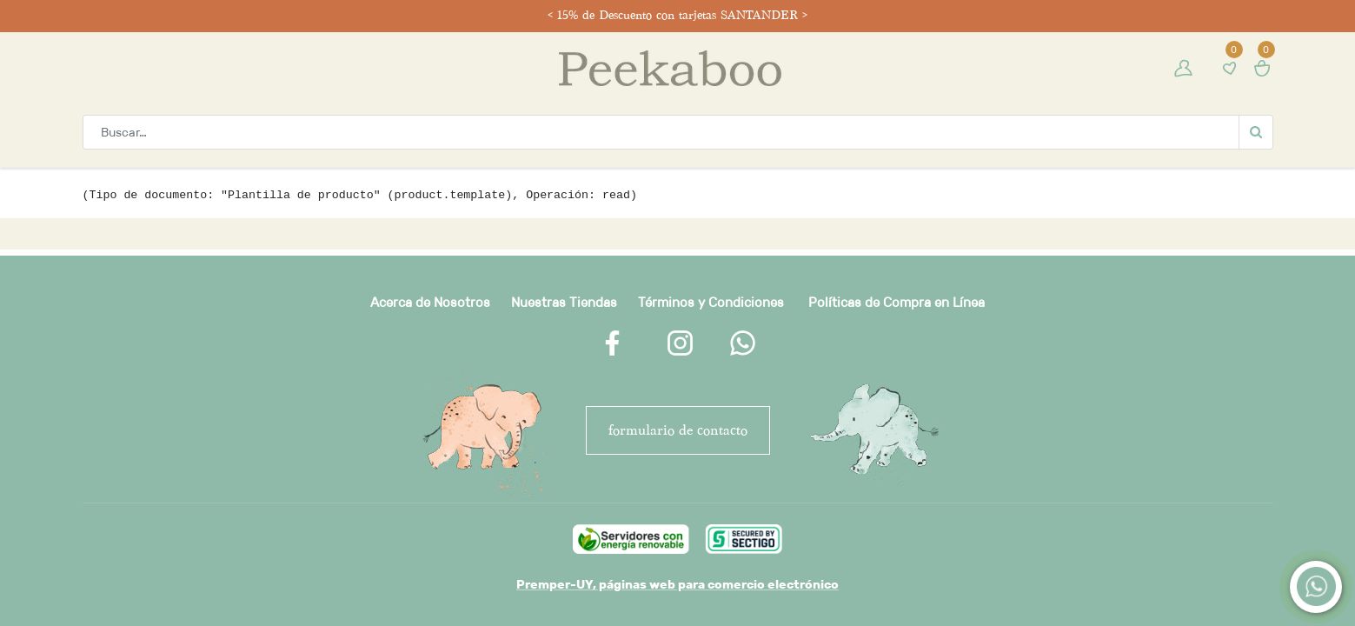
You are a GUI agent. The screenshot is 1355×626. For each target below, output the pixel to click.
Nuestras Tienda (560, 302)
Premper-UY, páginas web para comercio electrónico (677, 584)
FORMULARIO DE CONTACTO (677, 430)
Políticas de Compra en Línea (896, 302)
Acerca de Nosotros (430, 302)
